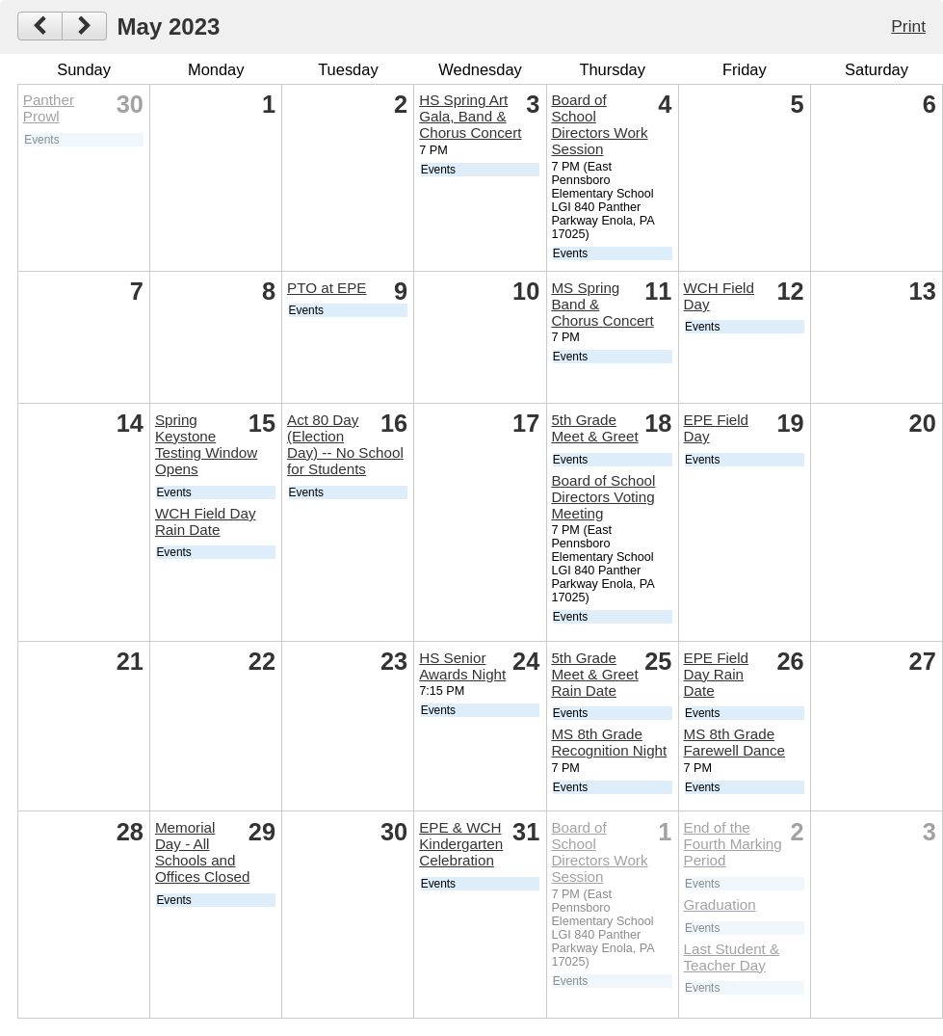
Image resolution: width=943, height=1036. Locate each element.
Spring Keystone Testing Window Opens (206, 444)
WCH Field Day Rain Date (205, 521)
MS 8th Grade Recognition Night (609, 742)
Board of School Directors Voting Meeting (603, 496)
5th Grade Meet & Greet (594, 428)
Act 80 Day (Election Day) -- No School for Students (345, 444)
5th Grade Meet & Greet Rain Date (594, 674)
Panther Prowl (48, 108)
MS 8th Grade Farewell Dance (735, 742)
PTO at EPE (326, 287)
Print (908, 26)
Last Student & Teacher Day (732, 957)
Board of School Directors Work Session (599, 124)
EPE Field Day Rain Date (716, 674)
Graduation (720, 904)
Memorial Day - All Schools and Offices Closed (202, 852)
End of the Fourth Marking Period (733, 843)
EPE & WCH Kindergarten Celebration (461, 843)
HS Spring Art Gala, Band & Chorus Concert (470, 116)
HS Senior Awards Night (462, 666)
